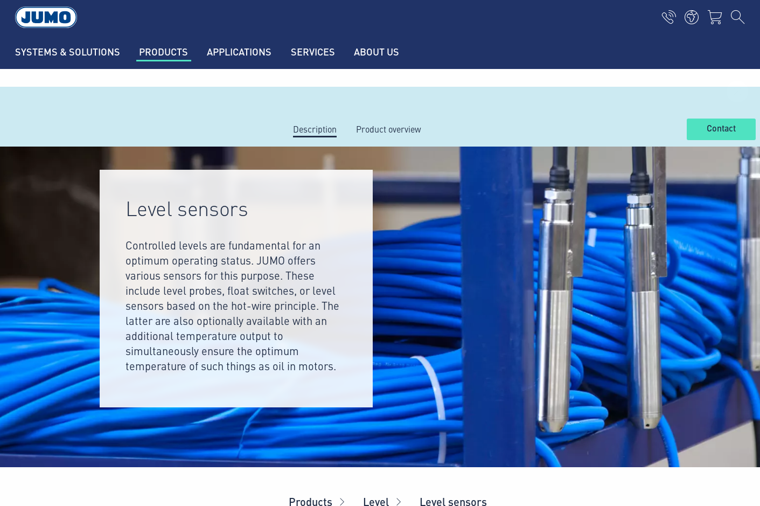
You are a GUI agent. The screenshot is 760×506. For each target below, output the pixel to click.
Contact (721, 129)
